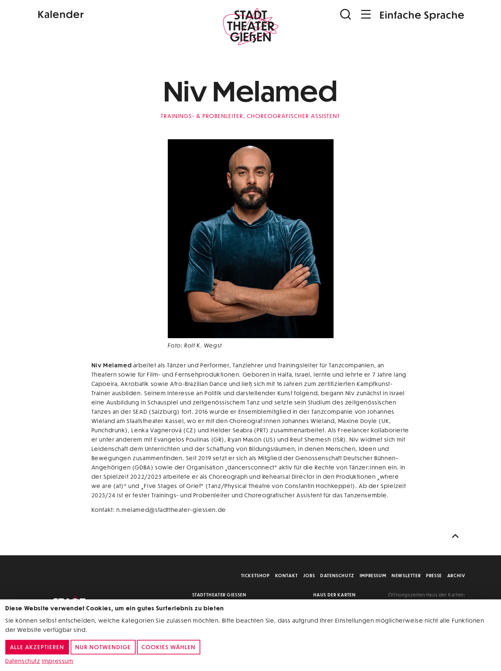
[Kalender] (107, 13)
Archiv (456, 575)
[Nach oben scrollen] (457, 536)
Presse (434, 575)
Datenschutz (337, 575)
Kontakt (286, 575)
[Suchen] (346, 14)
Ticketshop (255, 575)
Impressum (373, 575)
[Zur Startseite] (250, 28)
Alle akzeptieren (37, 646)
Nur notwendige (103, 646)
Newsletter (406, 575)
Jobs (309, 575)
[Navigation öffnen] (366, 14)
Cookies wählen (169, 646)
